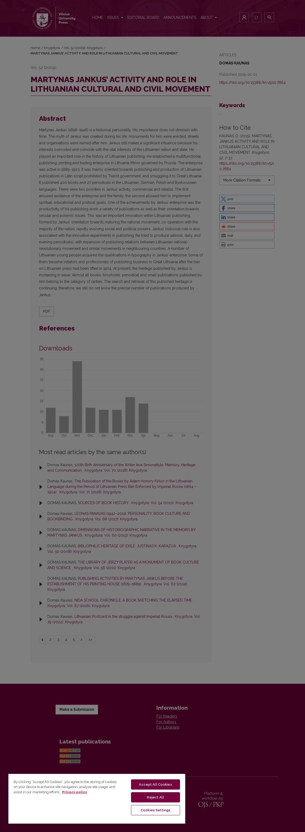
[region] (96, 798)
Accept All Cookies (155, 784)
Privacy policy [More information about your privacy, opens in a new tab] (74, 792)
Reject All (155, 797)
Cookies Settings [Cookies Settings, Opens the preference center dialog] (155, 810)
